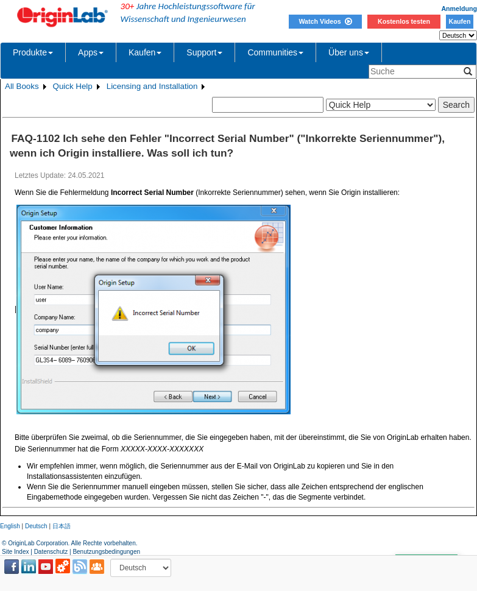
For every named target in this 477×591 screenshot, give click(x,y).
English (10, 526)
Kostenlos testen (404, 21)
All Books (22, 86)
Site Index (15, 551)
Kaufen (459, 21)
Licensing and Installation (152, 86)
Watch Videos (325, 21)
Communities (275, 52)
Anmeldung (459, 8)
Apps (91, 52)
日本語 (61, 526)
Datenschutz (51, 551)
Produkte (33, 52)
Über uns (348, 52)
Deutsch (36, 526)
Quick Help (73, 86)
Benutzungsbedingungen (106, 551)
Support (204, 52)
